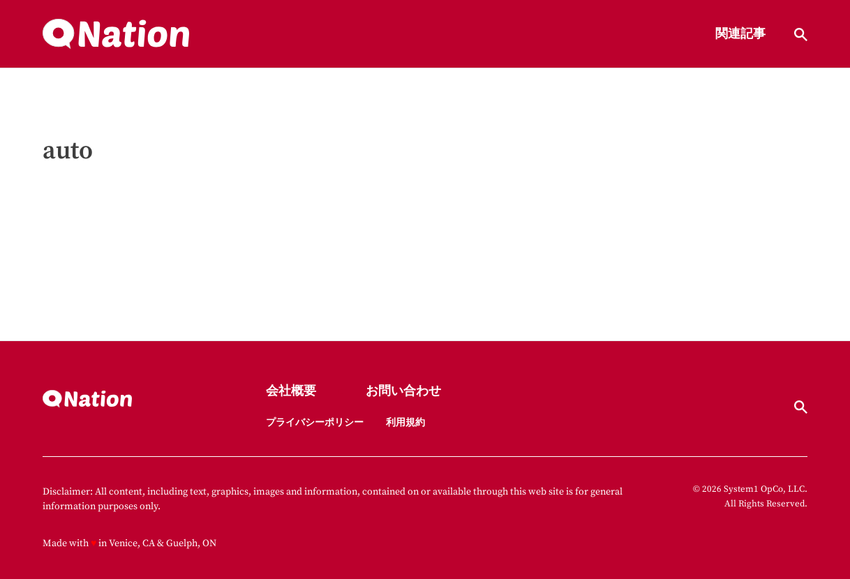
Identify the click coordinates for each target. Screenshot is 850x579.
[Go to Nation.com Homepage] (116, 34)
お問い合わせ (403, 391)
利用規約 (405, 422)
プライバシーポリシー (315, 422)
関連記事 (740, 34)
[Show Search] (800, 34)
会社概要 (291, 391)
